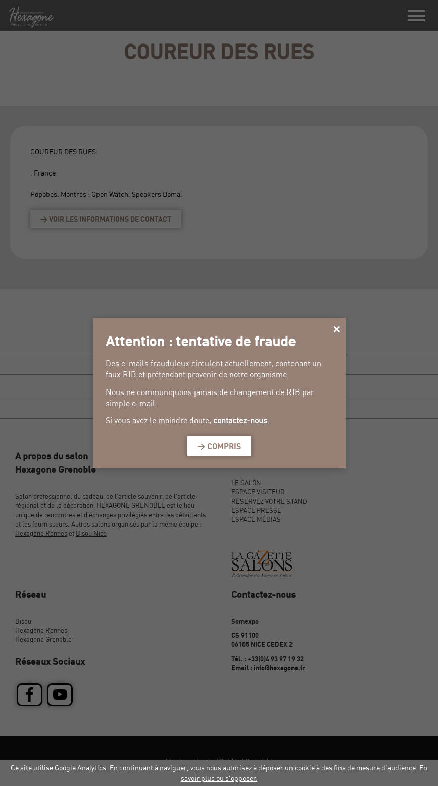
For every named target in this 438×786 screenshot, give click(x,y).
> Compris (219, 446)
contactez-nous (240, 420)
